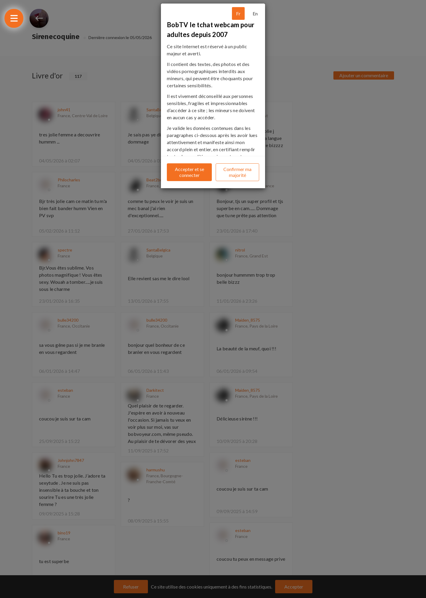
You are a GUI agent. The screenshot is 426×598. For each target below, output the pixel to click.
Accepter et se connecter (189, 172)
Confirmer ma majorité (237, 172)
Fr (238, 13)
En (255, 13)
